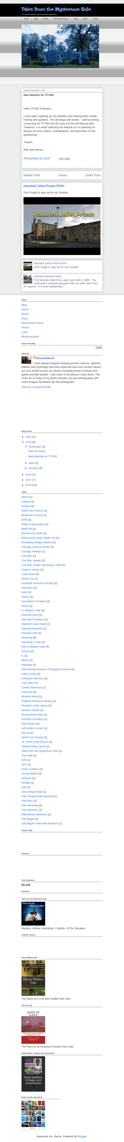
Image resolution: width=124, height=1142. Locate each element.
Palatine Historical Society (36, 701)
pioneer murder (30, 710)
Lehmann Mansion (32, 678)
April (32, 462)
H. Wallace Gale (31, 610)
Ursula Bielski (29, 773)
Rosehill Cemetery (32, 719)
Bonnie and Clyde (32, 533)
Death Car (27, 578)
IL (22, 655)
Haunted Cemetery (32, 619)
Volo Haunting (29, 805)
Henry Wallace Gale (33, 646)
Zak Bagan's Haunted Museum (39, 823)
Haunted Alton (29, 614)
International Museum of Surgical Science (46, 669)
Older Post (93, 175)
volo (23, 787)
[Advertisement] (66, 78)
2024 (29, 436)
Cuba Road (28, 574)
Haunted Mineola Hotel (47, 276)
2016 (29, 484)
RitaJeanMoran (45, 358)
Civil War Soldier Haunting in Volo (41, 565)
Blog (36, 19)
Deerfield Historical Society (37, 583)
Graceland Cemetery (33, 601)
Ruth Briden (28, 723)
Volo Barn (27, 800)
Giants (25, 596)
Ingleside (26, 664)
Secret (25, 732)
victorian (26, 778)
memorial (26, 691)
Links (85, 19)
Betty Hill (26, 528)
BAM (24, 519)
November (35, 446)
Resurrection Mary (32, 714)
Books (45, 19)
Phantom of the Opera (34, 705)
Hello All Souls (36, 451)
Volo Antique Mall (31, 791)
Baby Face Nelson (32, 510)
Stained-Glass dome (33, 746)
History (95, 19)
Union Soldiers (30, 769)
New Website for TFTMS (42, 456)
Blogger (82, 1136)
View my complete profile (36, 387)
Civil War (26, 555)
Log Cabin (27, 682)
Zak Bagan (27, 818)
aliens (24, 496)
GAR (24, 592)
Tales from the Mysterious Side (56, 9)
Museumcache (30, 336)
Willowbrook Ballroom (34, 814)
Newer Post (31, 175)
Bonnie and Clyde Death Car (38, 537)
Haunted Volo (29, 633)
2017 (29, 479)
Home (26, 19)
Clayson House (30, 569)
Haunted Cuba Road (33, 623)
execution (27, 587)
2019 (29, 442)
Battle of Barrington (32, 524)
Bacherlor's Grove (32, 515)
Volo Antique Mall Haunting (37, 796)
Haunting (26, 637)
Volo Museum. (29, 809)
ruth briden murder (32, 728)
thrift (24, 759)
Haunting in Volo (31, 642)
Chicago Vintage (31, 551)
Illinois (25, 660)
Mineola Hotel (29, 696)
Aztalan (25, 506)
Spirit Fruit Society (32, 737)
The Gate (27, 755)
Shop (76, 19)
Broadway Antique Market (36, 542)
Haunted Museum (32, 628)
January (34, 468)
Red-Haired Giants (61, 19)
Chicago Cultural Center (35, 546)
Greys (25, 605)
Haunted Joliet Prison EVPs (43, 186)
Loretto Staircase (31, 687)
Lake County (28, 673)
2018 (29, 474)
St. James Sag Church (34, 741)
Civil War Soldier (31, 560)
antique (25, 501)
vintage (25, 782)
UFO (24, 764)
